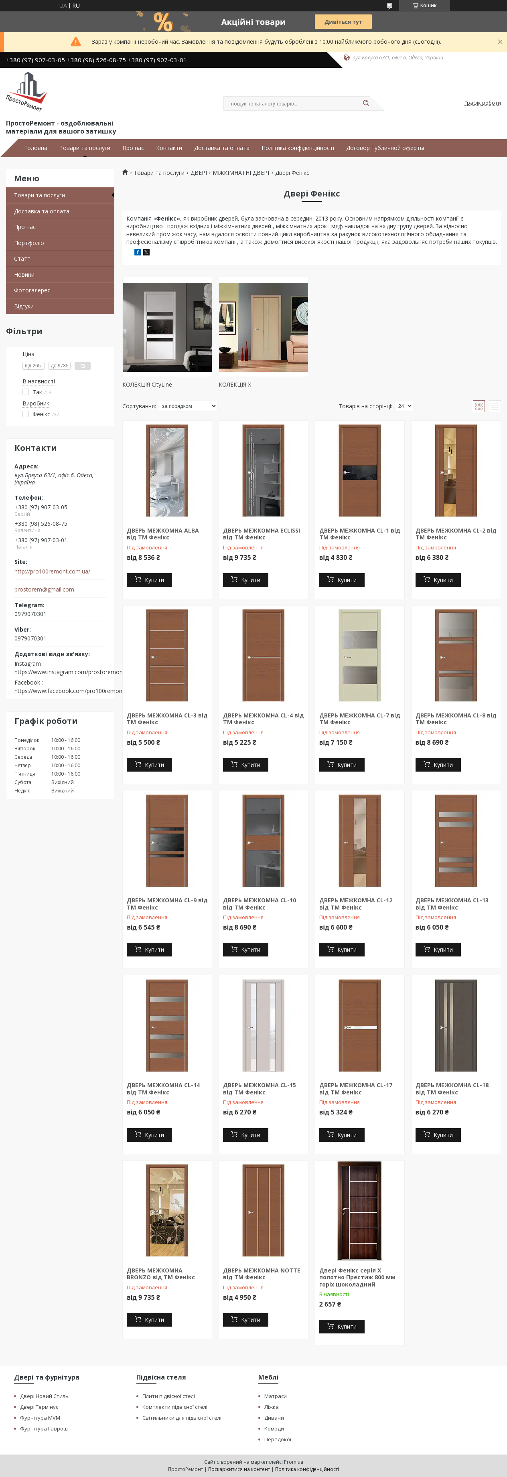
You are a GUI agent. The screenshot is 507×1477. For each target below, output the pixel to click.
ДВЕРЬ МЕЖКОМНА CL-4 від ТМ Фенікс (263, 718)
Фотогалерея (32, 290)
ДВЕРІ (199, 172)
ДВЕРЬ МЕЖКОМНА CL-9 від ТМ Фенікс (167, 903)
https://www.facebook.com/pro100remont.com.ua (79, 691)
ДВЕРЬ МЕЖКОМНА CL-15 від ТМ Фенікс (259, 1088)
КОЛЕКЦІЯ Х (235, 384)
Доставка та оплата (221, 148)
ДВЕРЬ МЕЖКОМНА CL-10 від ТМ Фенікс (259, 903)
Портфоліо (29, 243)
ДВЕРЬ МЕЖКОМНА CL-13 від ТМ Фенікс (452, 903)
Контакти (169, 148)
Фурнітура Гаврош (44, 1428)
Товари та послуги (84, 148)
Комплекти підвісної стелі (174, 1406)
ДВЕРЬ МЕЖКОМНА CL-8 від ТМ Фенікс (456, 718)
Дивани (274, 1417)
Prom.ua (293, 1462)
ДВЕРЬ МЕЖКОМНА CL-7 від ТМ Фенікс (359, 718)
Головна (35, 148)
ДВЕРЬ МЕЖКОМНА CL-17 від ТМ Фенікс (355, 1088)
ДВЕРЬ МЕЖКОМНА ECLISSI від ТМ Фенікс (261, 534)
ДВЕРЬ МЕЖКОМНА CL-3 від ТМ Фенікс (167, 718)
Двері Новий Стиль (44, 1396)
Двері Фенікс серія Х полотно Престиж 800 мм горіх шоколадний (357, 1277)
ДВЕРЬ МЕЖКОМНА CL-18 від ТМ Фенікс (452, 1088)
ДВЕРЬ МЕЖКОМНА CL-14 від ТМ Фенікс (163, 1088)
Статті (23, 258)
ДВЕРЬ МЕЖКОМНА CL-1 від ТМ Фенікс (359, 534)
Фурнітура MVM (40, 1417)
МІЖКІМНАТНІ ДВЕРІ (241, 172)
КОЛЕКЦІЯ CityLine (147, 384)
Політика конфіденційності (298, 148)
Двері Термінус (39, 1406)
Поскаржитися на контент (239, 1469)
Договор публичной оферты (385, 148)
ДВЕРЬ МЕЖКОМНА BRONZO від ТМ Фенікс (161, 1273)
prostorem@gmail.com (44, 589)
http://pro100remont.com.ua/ (52, 571)
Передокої (277, 1439)
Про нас (133, 148)
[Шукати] (366, 103)
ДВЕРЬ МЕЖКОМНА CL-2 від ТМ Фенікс (456, 534)
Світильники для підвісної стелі (181, 1417)
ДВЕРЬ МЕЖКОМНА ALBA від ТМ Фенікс (163, 534)
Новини (24, 274)
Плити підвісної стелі (168, 1396)
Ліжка (271, 1406)
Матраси (275, 1396)
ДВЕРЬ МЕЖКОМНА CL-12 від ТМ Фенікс (355, 903)
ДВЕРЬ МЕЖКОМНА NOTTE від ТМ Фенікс (261, 1273)
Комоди (274, 1428)
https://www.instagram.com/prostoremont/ (70, 672)
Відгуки (24, 306)
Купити (154, 580)
